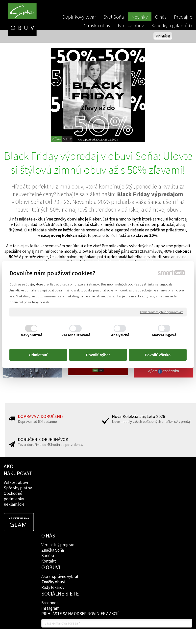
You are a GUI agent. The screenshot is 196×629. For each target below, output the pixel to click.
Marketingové (164, 335)
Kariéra (48, 486)
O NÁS (49, 466)
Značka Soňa (53, 481)
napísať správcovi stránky (110, 598)
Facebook (127, 482)
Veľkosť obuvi (16, 482)
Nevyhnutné (32, 335)
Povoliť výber (98, 355)
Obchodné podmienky (14, 496)
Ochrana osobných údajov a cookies (161, 312)
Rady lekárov (91, 492)
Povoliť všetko (158, 355)
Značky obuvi (92, 486)
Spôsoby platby (18, 488)
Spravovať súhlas (97, 602)
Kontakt (49, 492)
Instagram (128, 488)
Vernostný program (59, 475)
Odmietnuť (38, 355)
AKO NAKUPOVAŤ (18, 470)
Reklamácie (14, 504)
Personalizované (76, 335)
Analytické (120, 335)
